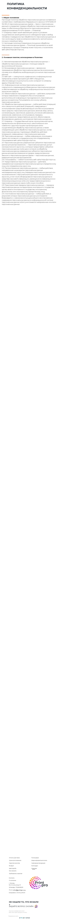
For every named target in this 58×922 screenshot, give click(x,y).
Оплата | (11, 857)
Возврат (11, 865)
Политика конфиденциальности (16, 911)
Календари (34, 865)
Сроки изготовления (15, 860)
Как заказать (12, 870)
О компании (12, 880)
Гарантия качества (14, 863)
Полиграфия (35, 857)
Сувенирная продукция (38, 863)
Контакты (11, 878)
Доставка (17, 857)
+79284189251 (19, 887)
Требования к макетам (15, 873)
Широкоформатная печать (39, 860)
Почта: (11, 890)
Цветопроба (12, 868)
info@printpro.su (19, 890)
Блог (33, 869)
